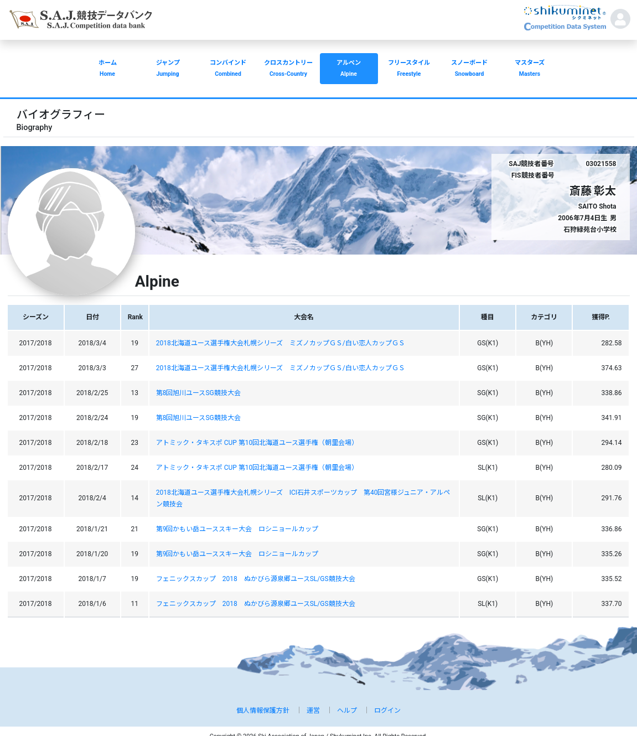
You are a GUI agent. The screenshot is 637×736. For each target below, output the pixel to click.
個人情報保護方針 (262, 710)
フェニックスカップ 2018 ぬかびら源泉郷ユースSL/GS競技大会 (255, 579)
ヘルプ (347, 710)
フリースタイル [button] (409, 69)
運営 (313, 710)
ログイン (387, 710)
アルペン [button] (349, 69)
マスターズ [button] (530, 69)
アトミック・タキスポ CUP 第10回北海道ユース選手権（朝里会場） (257, 443)
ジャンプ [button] (168, 69)
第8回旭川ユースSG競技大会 (198, 393)
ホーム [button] (107, 69)
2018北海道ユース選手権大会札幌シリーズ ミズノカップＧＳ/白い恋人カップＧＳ (280, 343)
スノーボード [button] (469, 69)
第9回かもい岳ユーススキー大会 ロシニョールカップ (237, 529)
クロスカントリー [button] (288, 69)
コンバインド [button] (228, 69)
